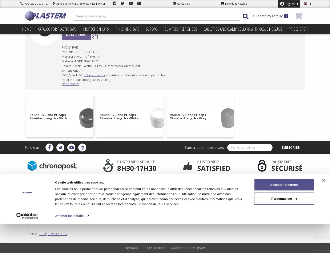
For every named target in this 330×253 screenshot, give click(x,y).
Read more (75, 84)
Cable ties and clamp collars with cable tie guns (243, 29)
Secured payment (146, 187)
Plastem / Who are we (149, 197)
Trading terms (183, 190)
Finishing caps (127, 29)
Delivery (179, 184)
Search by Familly (270, 16)
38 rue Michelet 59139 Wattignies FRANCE (79, 3)
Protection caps (96, 29)
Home (26, 29)
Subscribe (293, 147)
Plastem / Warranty (147, 190)
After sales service (147, 184)
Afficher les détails (69, 244)
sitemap (179, 194)
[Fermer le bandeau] (323, 209)
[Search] (157, 16)
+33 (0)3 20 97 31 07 (34, 3)
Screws (152, 29)
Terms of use (182, 187)
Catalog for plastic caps (57, 29)
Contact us (181, 197)
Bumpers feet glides (180, 29)
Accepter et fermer (284, 214)
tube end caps (100, 75)
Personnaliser (284, 227)
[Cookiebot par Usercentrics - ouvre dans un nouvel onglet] (27, 245)
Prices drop (298, 29)
